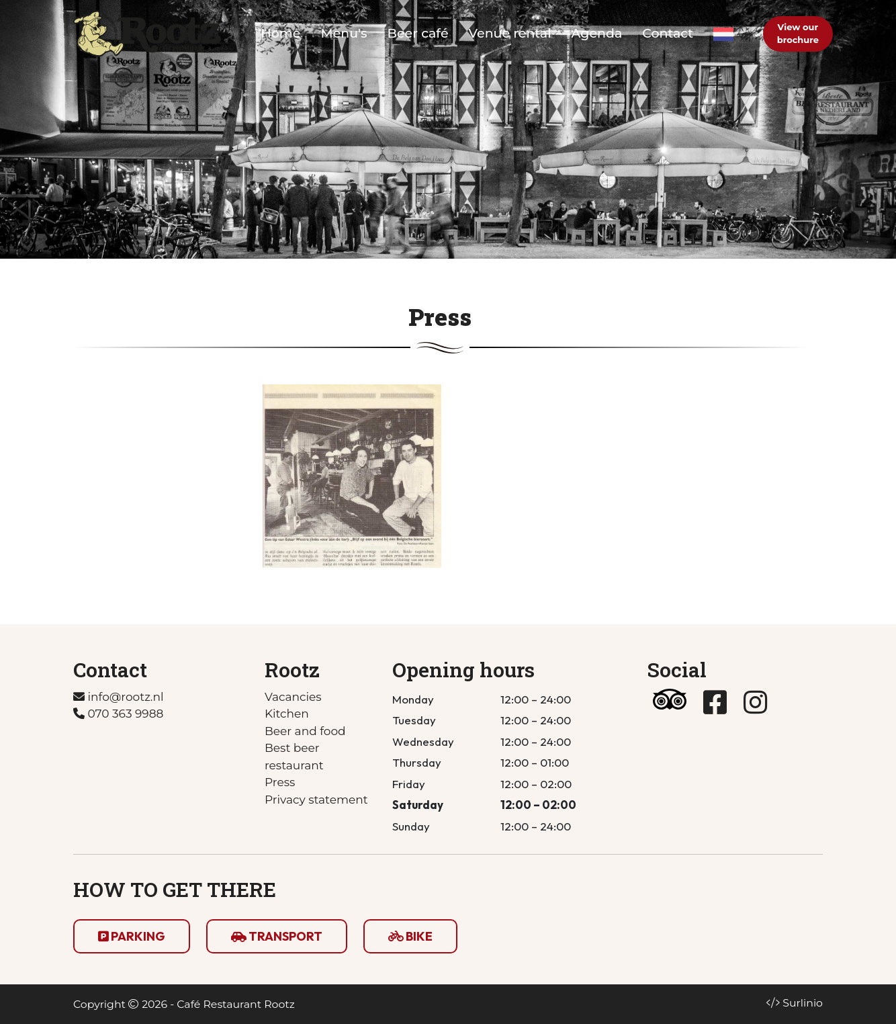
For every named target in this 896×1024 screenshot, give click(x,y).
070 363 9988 (118, 713)
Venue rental (510, 33)
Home (280, 33)
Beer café (418, 33)
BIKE (410, 936)
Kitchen (287, 713)
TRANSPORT (276, 936)
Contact (667, 33)
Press (280, 782)
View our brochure (798, 34)
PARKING (131, 936)
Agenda (597, 33)
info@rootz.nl (118, 696)
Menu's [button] (344, 33)
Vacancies (293, 696)
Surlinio (802, 1002)
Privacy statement (316, 799)
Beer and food (305, 731)
